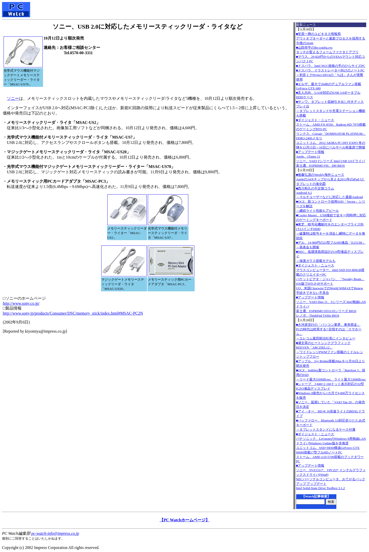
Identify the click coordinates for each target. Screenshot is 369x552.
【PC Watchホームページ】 (184, 520)
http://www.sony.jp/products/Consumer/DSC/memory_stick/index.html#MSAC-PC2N (73, 313)
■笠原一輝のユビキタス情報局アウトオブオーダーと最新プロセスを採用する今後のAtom (330, 38)
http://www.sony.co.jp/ (21, 303)
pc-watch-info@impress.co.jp (55, 533)
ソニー (13, 98)
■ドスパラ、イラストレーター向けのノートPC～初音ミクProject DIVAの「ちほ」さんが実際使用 (330, 74)
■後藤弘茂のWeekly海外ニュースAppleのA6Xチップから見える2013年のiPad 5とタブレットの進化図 (330, 179)
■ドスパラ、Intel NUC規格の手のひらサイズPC (330, 66)
